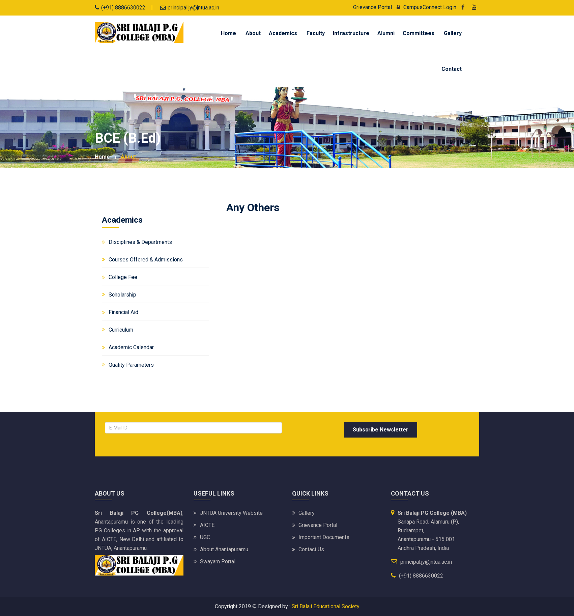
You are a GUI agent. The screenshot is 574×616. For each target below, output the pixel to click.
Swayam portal (217, 561)
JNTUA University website (231, 513)
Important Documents (323, 537)
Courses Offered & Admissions (146, 259)
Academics (283, 33)
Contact (451, 69)
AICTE (207, 525)
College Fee (123, 277)
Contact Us (311, 549)
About (253, 33)
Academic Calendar (131, 347)
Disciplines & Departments (140, 242)
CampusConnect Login (424, 7)
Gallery (453, 33)
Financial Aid (123, 312)
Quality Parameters (131, 365)
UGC (205, 537)
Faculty (316, 33)
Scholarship (122, 294)
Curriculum (121, 330)
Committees (418, 33)
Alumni (386, 33)
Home (228, 33)
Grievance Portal (372, 7)
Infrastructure (351, 33)
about (128, 156)
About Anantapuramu (224, 549)
